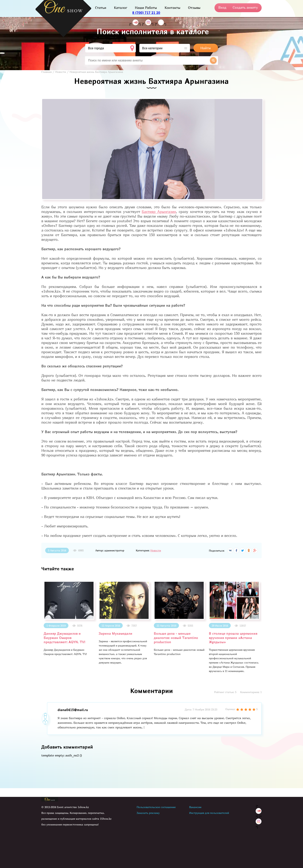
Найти (205, 48)
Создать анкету (245, 7)
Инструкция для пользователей (209, 812)
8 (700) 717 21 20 (146, 13)
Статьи (100, 8)
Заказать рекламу (148, 812)
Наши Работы (146, 8)
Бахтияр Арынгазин (159, 212)
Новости (155, 550)
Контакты (172, 8)
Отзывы (194, 8)
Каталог (120, 8)
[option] (68, 618)
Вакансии (195, 807)
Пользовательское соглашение (156, 807)
